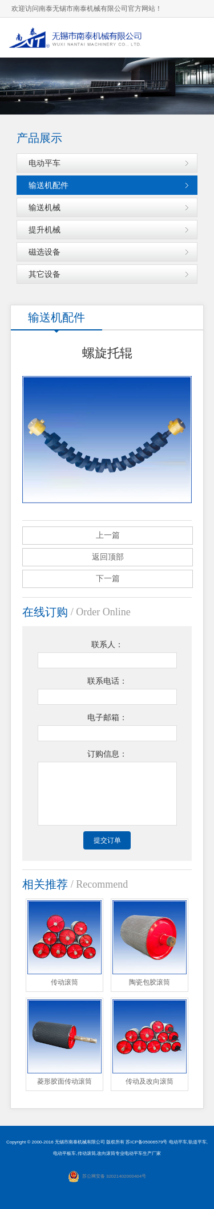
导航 (194, 37)
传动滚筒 (87, 1153)
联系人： (107, 644)
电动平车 (44, 163)
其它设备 (44, 274)
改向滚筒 (106, 1153)
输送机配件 (48, 185)
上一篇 (108, 535)
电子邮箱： (107, 717)
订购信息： (107, 754)
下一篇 (108, 578)
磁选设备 (44, 251)
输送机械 (44, 207)
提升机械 (44, 229)
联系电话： (107, 681)
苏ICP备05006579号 (146, 1142)
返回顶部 (108, 557)
